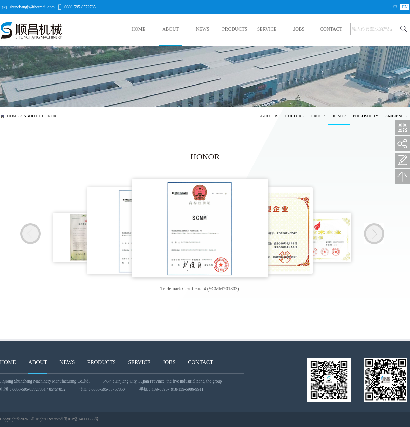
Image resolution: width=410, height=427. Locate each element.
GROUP (318, 116)
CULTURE (294, 116)
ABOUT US (268, 116)
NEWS (202, 29)
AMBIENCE (396, 116)
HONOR (49, 116)
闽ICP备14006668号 (81, 419)
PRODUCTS (234, 29)
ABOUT (170, 29)
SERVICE (266, 29)
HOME (138, 29)
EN (405, 6)
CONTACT (331, 29)
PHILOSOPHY (366, 116)
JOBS (299, 29)
